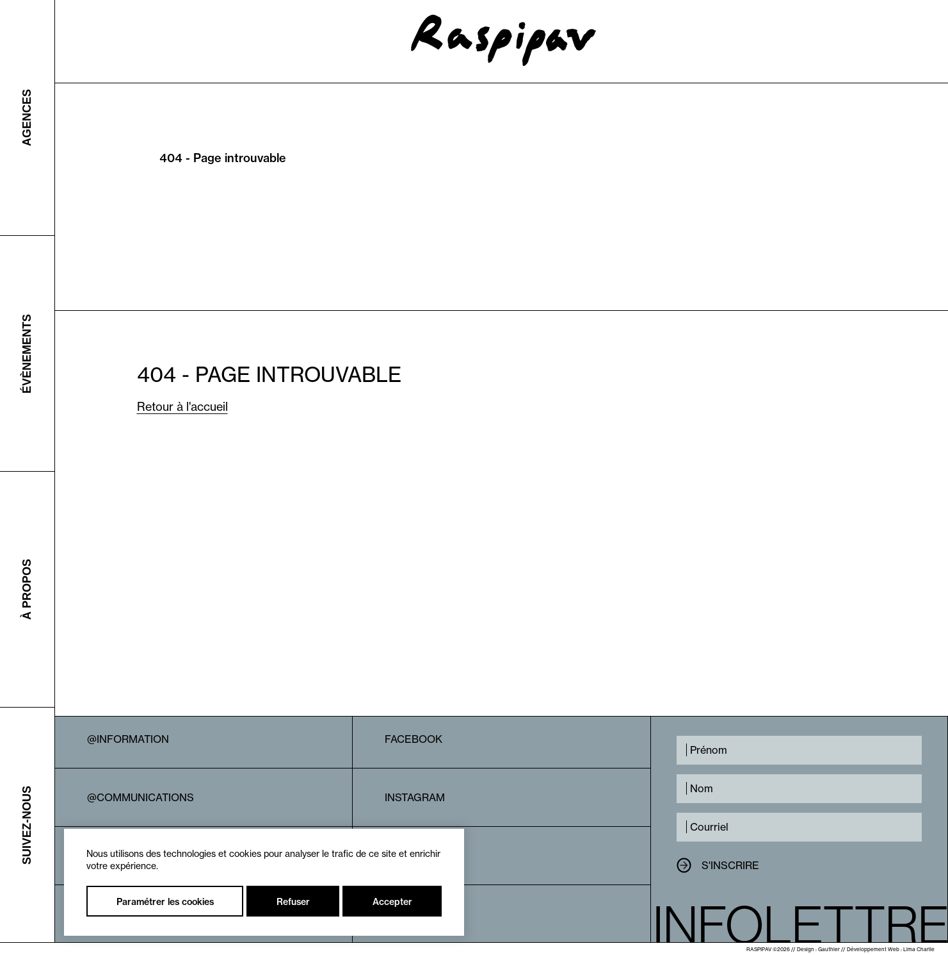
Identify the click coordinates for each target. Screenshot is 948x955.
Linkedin (409, 855)
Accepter (392, 902)
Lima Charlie (919, 949)
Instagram (415, 797)
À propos (26, 589)
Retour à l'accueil (182, 406)
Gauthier (829, 949)
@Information (128, 739)
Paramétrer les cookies (165, 902)
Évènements (26, 353)
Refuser (293, 902)
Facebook (413, 739)
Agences (26, 117)
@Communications (140, 797)
